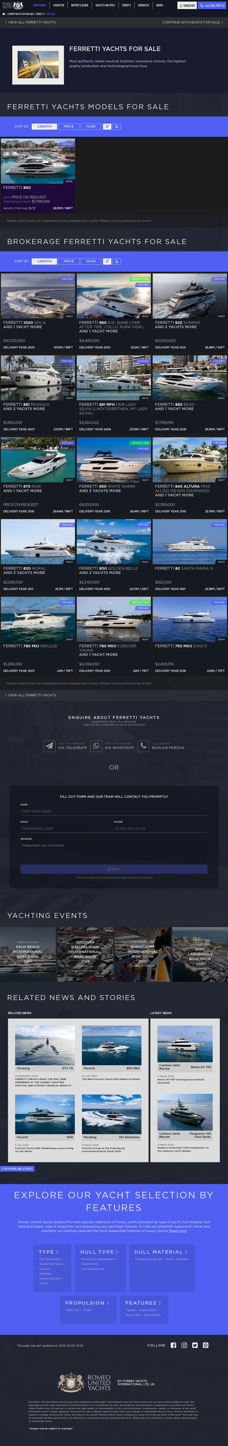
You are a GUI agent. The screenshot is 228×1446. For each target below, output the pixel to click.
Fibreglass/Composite (148, 1259)
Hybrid (87, 1310)
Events (126, 5)
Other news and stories (17, 1168)
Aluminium (182, 1259)
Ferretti (40, 13)
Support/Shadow (49, 1279)
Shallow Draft (147, 1310)
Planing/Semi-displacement (98, 1259)
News (159, 5)
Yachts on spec (105, 5)
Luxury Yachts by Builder (21, 13)
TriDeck (44, 1283)
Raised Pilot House (51, 1264)
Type (49, 1252)
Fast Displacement (92, 1269)
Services (143, 5)
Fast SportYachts (50, 1259)
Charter (58, 5)
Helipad (130, 1310)
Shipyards (39, 5)
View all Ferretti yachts (30, 22)
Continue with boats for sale (193, 22)
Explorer (44, 1269)
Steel (169, 1259)
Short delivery (152, 1315)
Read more (178, 1231)
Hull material (161, 1252)
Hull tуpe (100, 1252)
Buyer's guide (79, 5)
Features (144, 1303)
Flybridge (45, 1274)
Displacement (89, 1264)
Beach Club (133, 1315)
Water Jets (72, 1310)
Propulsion (88, 1303)
